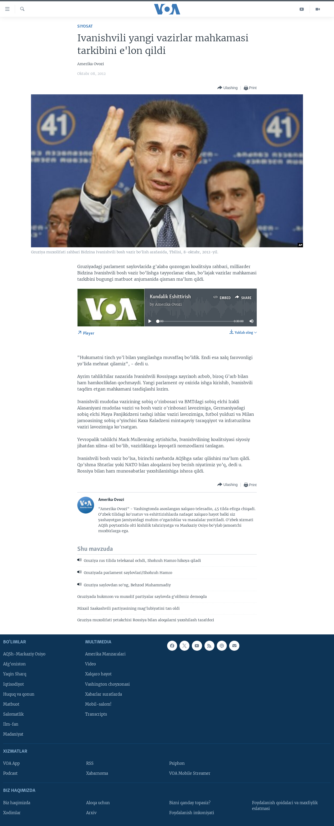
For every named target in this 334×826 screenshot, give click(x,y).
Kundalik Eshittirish (170, 297)
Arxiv (91, 812)
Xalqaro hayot (98, 674)
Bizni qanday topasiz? (189, 802)
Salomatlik (13, 714)
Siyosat (85, 26)
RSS (90, 763)
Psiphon (177, 763)
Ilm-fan (10, 724)
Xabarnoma (97, 773)
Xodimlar (12, 812)
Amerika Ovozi (168, 304)
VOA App (11, 763)
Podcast (10, 773)
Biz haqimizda (16, 802)
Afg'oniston (14, 664)
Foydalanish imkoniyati (191, 812)
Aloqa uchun (98, 802)
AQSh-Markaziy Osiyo (24, 654)
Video (90, 664)
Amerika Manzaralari (105, 654)
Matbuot (11, 704)
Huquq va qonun (18, 694)
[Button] (227, 88)
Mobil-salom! (98, 704)
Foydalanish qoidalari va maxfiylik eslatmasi (285, 805)
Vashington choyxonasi (107, 684)
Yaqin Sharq (14, 674)
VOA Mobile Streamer (189, 773)
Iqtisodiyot (13, 684)
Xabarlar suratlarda (103, 694)
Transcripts (96, 714)
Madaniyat (13, 734)
